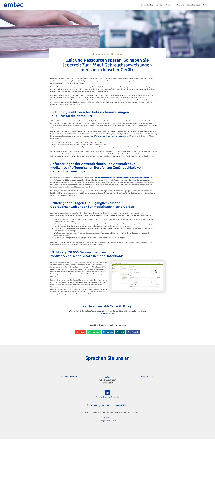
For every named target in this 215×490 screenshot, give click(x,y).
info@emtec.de (107, 313)
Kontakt (206, 5)
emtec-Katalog (147, 5)
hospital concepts (193, 5)
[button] (80, 332)
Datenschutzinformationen (111, 412)
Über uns (180, 5)
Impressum (95, 412)
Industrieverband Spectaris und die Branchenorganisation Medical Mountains (120, 178)
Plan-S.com (112, 421)
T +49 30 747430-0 (69, 376)
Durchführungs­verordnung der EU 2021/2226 (107, 136)
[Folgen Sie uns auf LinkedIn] (107, 392)
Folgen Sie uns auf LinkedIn (107, 397)
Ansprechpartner (83, 412)
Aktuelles (170, 5)
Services (160, 5)
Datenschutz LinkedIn (130, 412)
